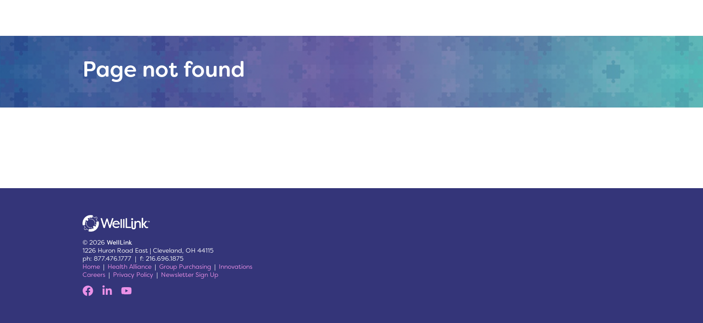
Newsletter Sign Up (189, 275)
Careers (93, 275)
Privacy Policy (133, 275)
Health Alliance (130, 267)
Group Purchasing (185, 267)
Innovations (235, 267)
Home (91, 267)
